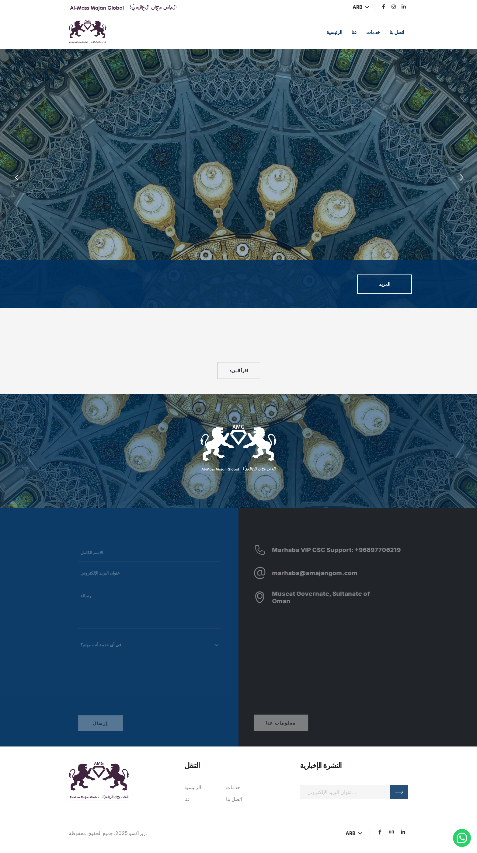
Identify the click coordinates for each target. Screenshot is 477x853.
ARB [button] (361, 7)
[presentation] (16, 179)
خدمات (373, 32)
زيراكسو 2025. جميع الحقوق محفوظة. (108, 833)
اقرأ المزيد (238, 370)
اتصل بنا (396, 32)
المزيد (384, 284)
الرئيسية (334, 32)
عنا (354, 32)
